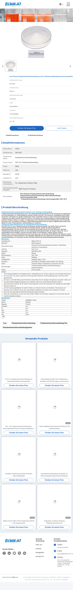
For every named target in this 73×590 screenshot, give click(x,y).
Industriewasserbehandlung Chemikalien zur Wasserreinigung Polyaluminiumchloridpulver (54, 475)
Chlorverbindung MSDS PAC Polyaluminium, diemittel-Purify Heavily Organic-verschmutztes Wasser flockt (54, 380)
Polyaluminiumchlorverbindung (23, 323)
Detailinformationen (12, 135)
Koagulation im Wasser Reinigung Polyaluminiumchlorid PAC (54, 522)
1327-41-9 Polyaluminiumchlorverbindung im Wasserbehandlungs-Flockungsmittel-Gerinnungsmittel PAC (18, 380)
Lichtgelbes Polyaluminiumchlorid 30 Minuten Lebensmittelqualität (18, 475)
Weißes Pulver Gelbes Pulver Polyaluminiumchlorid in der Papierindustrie (18, 522)
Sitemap (15, 577)
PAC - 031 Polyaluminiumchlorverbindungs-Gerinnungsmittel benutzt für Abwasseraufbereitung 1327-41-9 (18, 428)
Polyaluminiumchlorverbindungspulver (17, 327)
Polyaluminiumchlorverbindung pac (54, 323)
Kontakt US (40, 556)
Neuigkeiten (40, 552)
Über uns (39, 545)
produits (38, 548)
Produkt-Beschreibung (35, 135)
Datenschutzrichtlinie (7, 577)
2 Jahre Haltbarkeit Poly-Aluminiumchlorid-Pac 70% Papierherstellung (54, 427)
